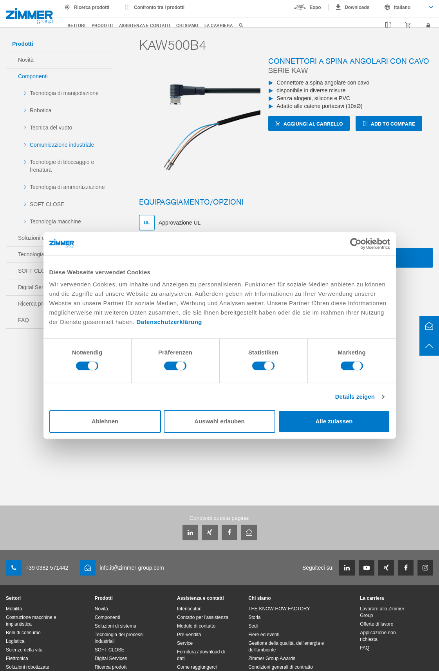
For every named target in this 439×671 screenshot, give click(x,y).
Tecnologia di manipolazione (64, 93)
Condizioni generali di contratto (280, 667)
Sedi (253, 626)
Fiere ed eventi (263, 634)
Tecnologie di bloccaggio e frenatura (62, 166)
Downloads (357, 7)
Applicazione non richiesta (378, 636)
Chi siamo (187, 25)
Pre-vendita (189, 634)
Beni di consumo (23, 632)
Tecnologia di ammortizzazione (67, 187)
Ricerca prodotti (91, 7)
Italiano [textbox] (402, 7)
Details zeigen (355, 396)
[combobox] (405, 7)
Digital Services (111, 658)
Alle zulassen (333, 421)
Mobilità (14, 609)
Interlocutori (189, 609)
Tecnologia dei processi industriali (119, 638)
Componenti (33, 76)
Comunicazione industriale (62, 145)
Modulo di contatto (196, 626)
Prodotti (102, 25)
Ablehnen (105, 421)
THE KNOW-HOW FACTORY (279, 609)
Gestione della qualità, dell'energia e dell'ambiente (286, 646)
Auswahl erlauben (219, 421)
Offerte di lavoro (376, 624)
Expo (315, 7)
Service (185, 643)
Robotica (40, 110)
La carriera (218, 25)
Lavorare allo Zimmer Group (382, 612)
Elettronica (17, 658)
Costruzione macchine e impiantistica (31, 621)
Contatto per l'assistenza (202, 617)
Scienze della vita (24, 650)
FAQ (364, 648)
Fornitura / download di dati (201, 655)
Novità (26, 60)
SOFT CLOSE (47, 204)
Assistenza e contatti (144, 25)
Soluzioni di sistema (115, 626)
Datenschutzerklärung (169, 321)
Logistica (15, 641)
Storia (254, 617)
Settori (76, 25)
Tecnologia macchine (55, 221)
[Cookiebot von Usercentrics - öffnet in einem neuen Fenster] (356, 244)
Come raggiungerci (197, 667)
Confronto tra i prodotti (159, 7)
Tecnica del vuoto (51, 127)
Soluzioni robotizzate (27, 667)
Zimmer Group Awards (271, 658)
